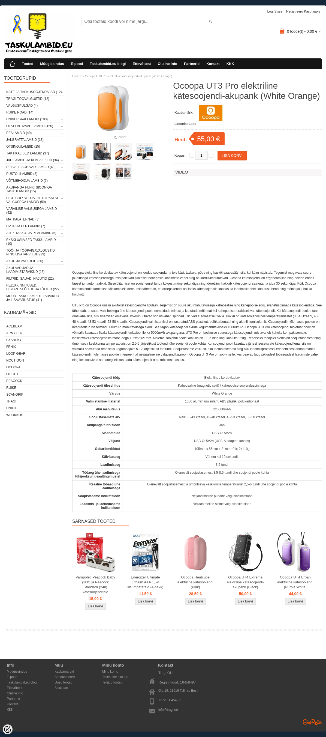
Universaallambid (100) (27, 119)
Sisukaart (61, 688)
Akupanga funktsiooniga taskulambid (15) (29, 189)
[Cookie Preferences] (8, 729)
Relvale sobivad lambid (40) (31, 167)
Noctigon (15, 360)
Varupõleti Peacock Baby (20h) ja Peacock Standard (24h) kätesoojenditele (95, 584)
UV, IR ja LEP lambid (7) (25, 226)
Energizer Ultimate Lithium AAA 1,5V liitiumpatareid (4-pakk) (146, 582)
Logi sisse (274, 11)
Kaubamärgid (64, 671)
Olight (12, 374)
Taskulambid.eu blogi (108, 64)
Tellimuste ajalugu (115, 677)
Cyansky (14, 340)
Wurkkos (14, 415)
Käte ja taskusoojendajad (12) (34, 92)
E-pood (77, 64)
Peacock (14, 381)
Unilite (12, 408)
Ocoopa (13, 367)
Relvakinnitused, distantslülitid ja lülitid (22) (32, 287)
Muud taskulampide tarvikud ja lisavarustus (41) (32, 298)
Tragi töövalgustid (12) (27, 99)
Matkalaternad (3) (23, 219)
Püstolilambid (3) (21, 174)
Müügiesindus (52, 64)
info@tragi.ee (168, 710)
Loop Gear (15, 354)
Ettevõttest (141, 64)
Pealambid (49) (19, 133)
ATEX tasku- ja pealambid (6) (31, 233)
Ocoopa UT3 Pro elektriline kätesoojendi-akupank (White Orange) (128, 76)
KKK (230, 64)
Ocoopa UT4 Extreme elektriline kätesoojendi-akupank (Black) (245, 582)
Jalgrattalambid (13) (25, 140)
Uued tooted (63, 682)
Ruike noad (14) (19, 112)
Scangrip (14, 394)
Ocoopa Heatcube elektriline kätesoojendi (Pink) (195, 582)
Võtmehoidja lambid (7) (27, 181)
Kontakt (212, 64)
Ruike (11, 388)
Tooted (27, 64)
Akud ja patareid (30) (24, 261)
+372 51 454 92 (169, 700)
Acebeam (14, 326)
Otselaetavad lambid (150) (29, 126)
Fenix (11, 347)
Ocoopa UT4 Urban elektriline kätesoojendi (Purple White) (295, 582)
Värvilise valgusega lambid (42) (31, 210)
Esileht (76, 76)
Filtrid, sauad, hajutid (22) (30, 279)
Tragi (11, 401)
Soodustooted (65, 677)
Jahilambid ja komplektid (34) (32, 160)
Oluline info (167, 64)
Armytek (14, 333)
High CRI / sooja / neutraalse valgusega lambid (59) (32, 200)
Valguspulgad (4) (22, 106)
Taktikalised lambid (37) (27, 153)
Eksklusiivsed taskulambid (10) (31, 242)
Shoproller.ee (312, 722)
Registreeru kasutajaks (303, 11)
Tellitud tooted (112, 682)
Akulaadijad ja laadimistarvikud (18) (25, 270)
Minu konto (110, 671)
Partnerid (192, 64)
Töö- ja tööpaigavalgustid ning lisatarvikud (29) (30, 252)
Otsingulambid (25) (23, 146)
